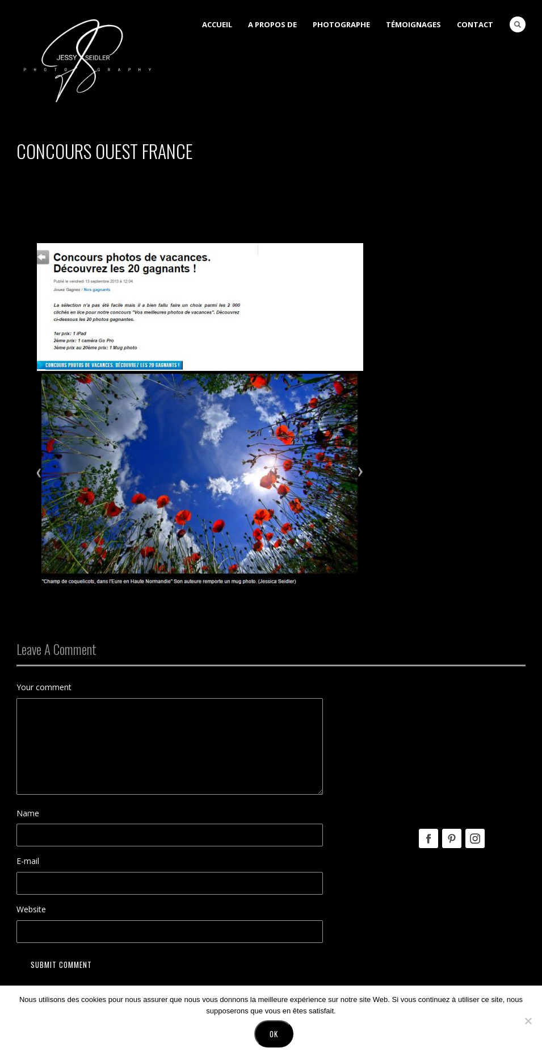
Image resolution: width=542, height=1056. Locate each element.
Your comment (44, 687)
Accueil (217, 24)
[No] (527, 1020)
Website (31, 909)
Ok (274, 1034)
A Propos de (272, 24)
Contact (475, 24)
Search (518, 24)
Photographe (341, 24)
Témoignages (413, 24)
